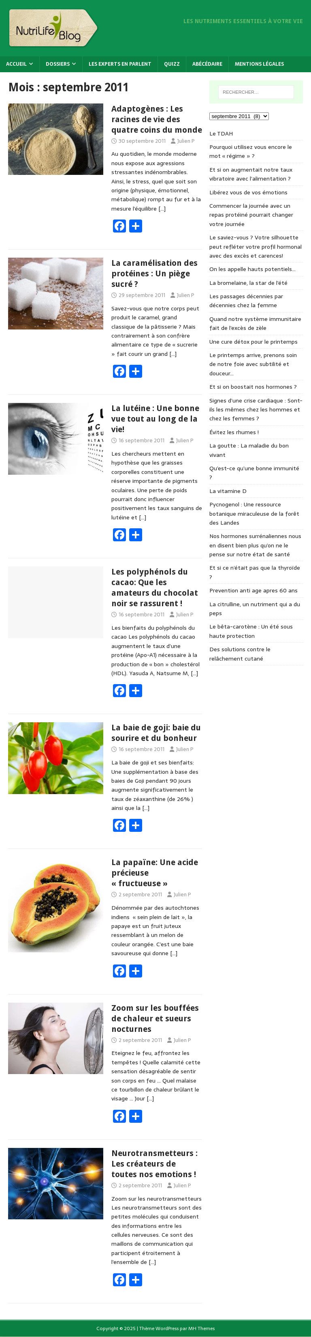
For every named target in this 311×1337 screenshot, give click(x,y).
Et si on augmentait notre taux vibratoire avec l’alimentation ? (250, 174)
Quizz (172, 64)
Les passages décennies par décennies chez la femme (246, 301)
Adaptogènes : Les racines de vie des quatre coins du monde (156, 119)
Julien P (186, 141)
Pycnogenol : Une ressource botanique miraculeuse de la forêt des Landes (254, 513)
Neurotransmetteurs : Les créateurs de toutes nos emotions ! (154, 1163)
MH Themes (201, 1328)
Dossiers (58, 64)
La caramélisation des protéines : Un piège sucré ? (154, 273)
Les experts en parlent (120, 64)
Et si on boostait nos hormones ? (253, 386)
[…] (162, 208)
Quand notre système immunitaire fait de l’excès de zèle (255, 323)
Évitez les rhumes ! (234, 432)
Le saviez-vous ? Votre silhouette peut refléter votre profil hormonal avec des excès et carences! (255, 246)
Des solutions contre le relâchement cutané (240, 654)
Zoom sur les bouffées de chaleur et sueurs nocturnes (155, 1018)
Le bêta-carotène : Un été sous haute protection (251, 631)
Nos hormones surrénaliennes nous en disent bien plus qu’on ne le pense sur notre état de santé (255, 545)
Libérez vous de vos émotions (248, 192)
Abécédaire (207, 64)
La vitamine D (228, 491)
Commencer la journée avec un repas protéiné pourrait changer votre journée (251, 214)
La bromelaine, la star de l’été (248, 282)
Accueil (16, 64)
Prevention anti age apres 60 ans (253, 590)
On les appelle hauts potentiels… (252, 269)
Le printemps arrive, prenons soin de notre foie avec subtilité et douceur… (253, 364)
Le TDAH (221, 133)
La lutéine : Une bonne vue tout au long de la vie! (155, 418)
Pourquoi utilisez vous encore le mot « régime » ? (250, 151)
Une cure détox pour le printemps (253, 341)
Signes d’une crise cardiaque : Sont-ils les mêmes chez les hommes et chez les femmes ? (255, 409)
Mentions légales (259, 64)
